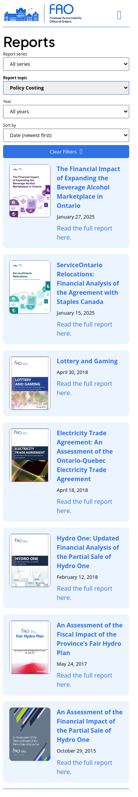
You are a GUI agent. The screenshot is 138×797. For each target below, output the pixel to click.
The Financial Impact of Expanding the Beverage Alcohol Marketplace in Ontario (88, 187)
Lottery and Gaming (87, 361)
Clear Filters (63, 151)
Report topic (15, 77)
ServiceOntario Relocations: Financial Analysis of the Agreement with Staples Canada (88, 283)
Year (7, 101)
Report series (15, 54)
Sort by (9, 125)
